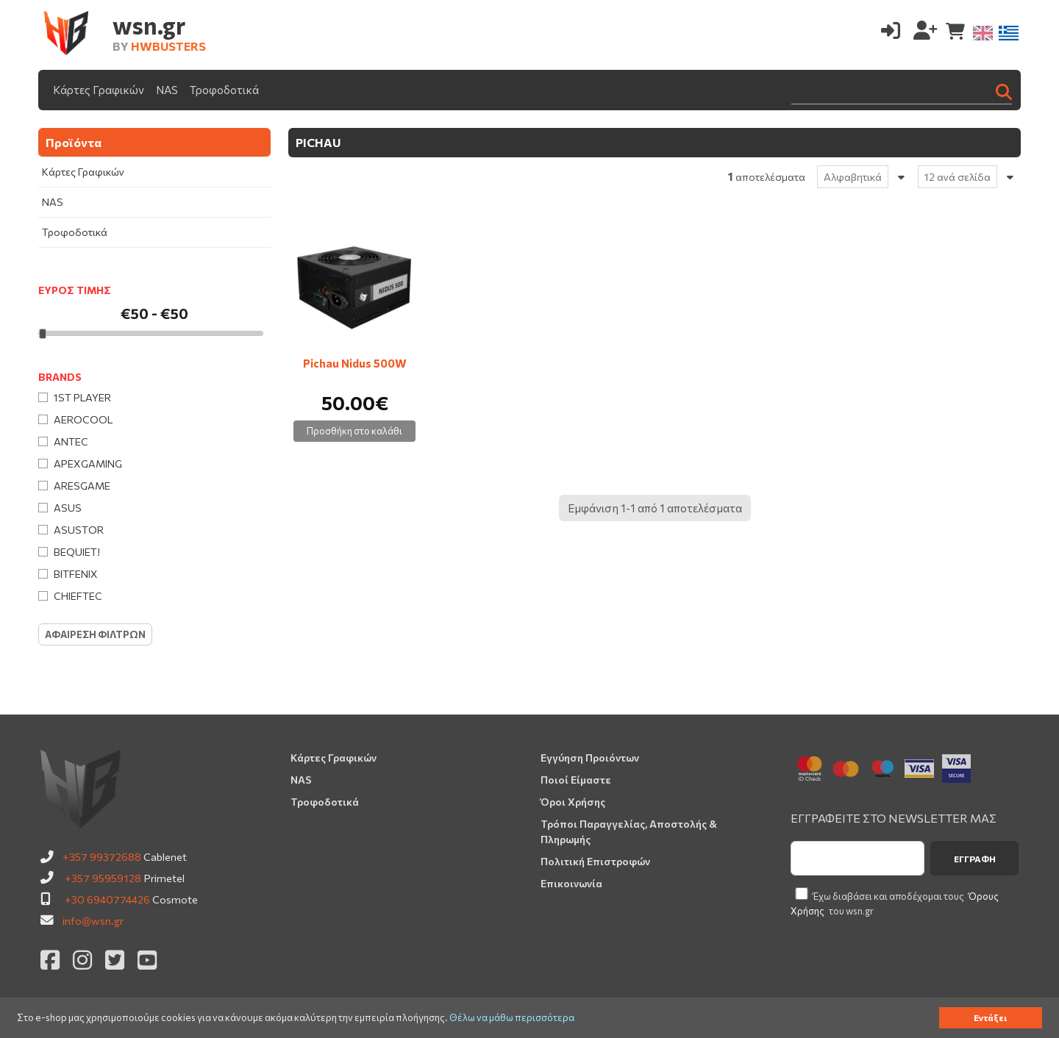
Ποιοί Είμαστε (576, 779)
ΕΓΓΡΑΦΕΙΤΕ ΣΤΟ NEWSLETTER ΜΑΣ (893, 818)
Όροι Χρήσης (573, 801)
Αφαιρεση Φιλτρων (95, 634)
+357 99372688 (102, 856)
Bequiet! (77, 551)
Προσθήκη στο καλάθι (354, 431)
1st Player (82, 397)
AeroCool (83, 419)
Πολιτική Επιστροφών (595, 861)
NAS (167, 89)
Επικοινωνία (571, 883)
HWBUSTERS (168, 46)
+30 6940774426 (107, 899)
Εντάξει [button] (990, 1017)
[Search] (901, 90)
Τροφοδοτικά (224, 89)
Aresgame (82, 485)
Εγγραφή (975, 858)
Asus (68, 507)
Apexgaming (88, 463)
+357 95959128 (103, 877)
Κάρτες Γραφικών (98, 89)
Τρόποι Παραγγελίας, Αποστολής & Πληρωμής (629, 831)
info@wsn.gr (93, 920)
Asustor (79, 529)
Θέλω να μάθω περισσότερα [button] (511, 1017)
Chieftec (78, 596)
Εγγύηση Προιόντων (590, 757)
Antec (71, 441)
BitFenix (76, 574)
